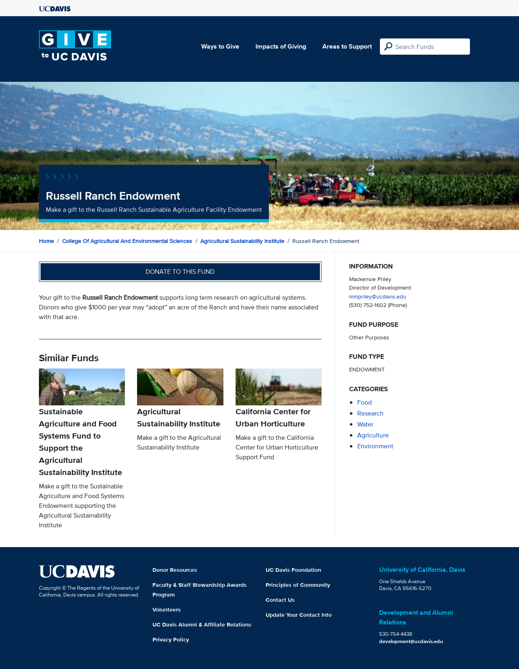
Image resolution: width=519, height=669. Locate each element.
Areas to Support (347, 46)
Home (46, 241)
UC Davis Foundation (293, 570)
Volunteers (166, 609)
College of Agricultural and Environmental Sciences (127, 241)
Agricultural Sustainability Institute (242, 241)
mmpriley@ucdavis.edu (377, 296)
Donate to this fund (180, 271)
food (364, 402)
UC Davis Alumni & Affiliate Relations (201, 624)
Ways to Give (220, 46)
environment (375, 446)
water (365, 424)
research (370, 413)
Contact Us (280, 600)
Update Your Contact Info (299, 615)
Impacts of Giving (280, 46)
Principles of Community (298, 585)
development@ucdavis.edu (411, 641)
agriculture (373, 435)
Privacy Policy (170, 639)
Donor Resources (174, 570)
